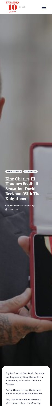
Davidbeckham (14, 171)
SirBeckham (30, 171)
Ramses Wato (15, 205)
